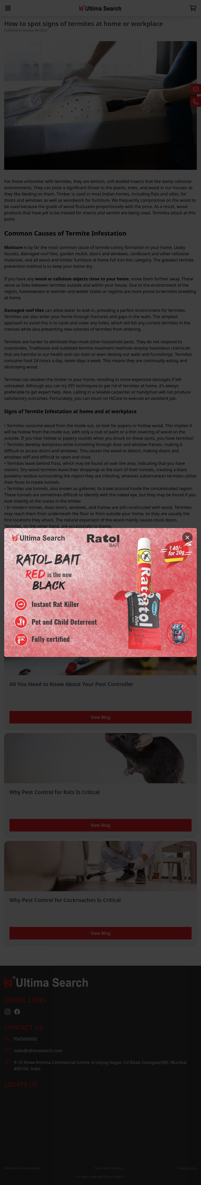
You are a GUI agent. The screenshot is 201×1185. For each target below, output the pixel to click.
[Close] (187, 537)
